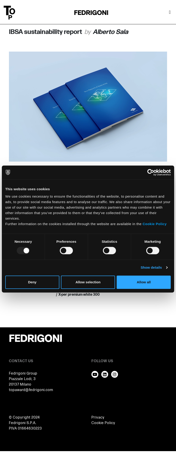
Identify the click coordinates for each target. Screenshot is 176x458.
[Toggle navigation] (169, 12)
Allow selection (87, 282)
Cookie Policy (155, 224)
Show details (151, 267)
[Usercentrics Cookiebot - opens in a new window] (151, 172)
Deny (32, 282)
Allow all (144, 282)
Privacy (97, 417)
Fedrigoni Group (23, 373)
